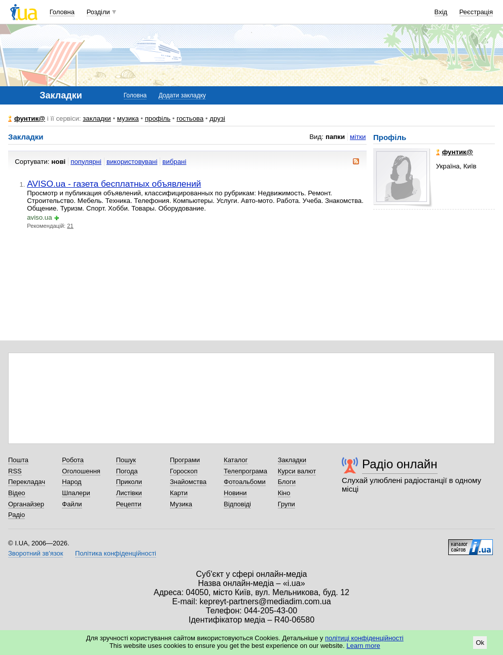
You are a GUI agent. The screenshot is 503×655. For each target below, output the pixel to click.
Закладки (292, 460)
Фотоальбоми (244, 482)
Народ (71, 482)
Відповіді (237, 504)
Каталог (235, 460)
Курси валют (297, 471)
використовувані (131, 161)
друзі (217, 118)
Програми (185, 460)
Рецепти (128, 504)
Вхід (441, 12)
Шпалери (76, 493)
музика (128, 118)
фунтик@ (29, 118)
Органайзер (26, 504)
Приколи (129, 482)
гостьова (189, 118)
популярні (85, 161)
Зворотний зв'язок (35, 553)
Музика (181, 504)
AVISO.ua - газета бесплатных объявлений (114, 184)
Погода (127, 471)
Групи (286, 504)
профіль (157, 118)
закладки (97, 118)
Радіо (16, 515)
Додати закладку (182, 95)
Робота (73, 460)
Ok (480, 642)
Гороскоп (183, 471)
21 (70, 226)
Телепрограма (245, 471)
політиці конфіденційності (364, 638)
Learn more (363, 645)
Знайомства (188, 482)
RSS (15, 471)
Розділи (98, 12)
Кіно (284, 493)
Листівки (129, 493)
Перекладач (26, 482)
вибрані (174, 161)
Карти (179, 493)
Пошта (18, 460)
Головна (62, 12)
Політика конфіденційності (115, 553)
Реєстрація (476, 12)
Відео (16, 493)
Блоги (287, 482)
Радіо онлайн (400, 464)
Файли (72, 504)
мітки (358, 137)
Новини (235, 493)
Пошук (126, 460)
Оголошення (81, 471)
